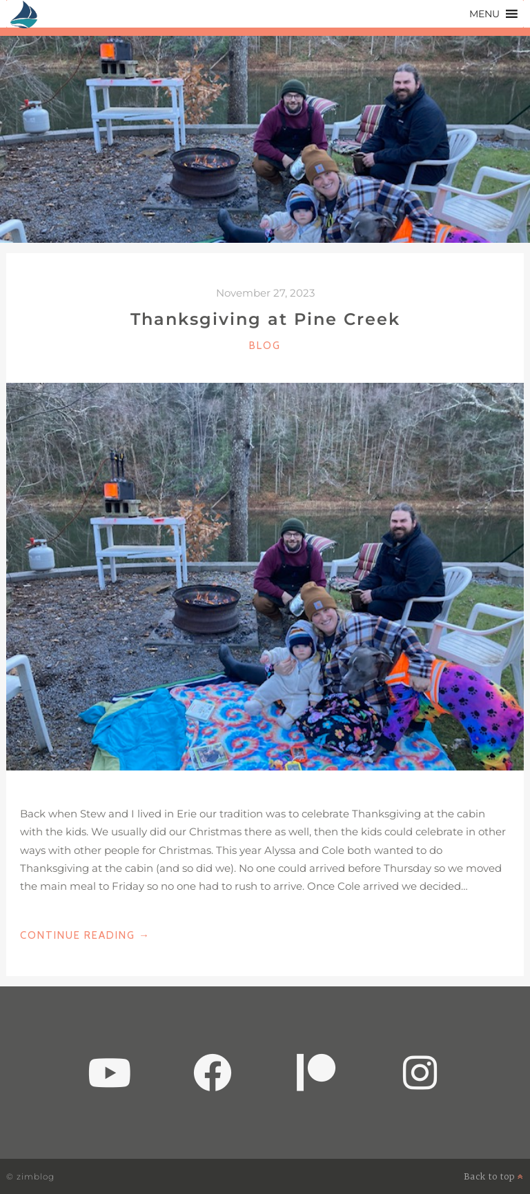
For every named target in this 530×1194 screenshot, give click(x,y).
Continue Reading (85, 935)
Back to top (494, 1176)
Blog (265, 345)
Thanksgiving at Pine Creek (265, 319)
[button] (484, 14)
